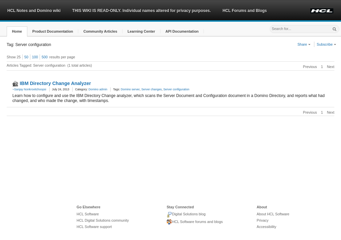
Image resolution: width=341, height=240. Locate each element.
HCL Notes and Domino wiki (34, 10)
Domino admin (98, 89)
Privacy (262, 220)
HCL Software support (94, 227)
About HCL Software (273, 214)
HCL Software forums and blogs (195, 222)
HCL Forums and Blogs (244, 10)
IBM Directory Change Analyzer (55, 83)
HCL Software (88, 214)
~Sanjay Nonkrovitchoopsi (29, 89)
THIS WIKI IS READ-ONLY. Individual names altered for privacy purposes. (141, 10)
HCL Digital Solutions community (103, 220)
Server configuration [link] (176, 89)
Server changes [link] (151, 89)
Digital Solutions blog (186, 214)
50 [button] (26, 57)
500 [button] (45, 57)
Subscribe (326, 44)
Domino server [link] (130, 89)
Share (304, 44)
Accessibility (266, 227)
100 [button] (35, 57)
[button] (17, 31)
